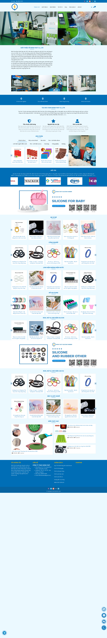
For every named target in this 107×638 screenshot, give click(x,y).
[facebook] (85, 1)
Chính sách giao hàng (59, 471)
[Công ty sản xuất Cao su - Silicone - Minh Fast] (14, 7)
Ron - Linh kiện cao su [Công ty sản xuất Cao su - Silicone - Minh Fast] (35, 144)
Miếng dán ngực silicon (19, 415)
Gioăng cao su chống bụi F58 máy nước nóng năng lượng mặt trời (36, 262)
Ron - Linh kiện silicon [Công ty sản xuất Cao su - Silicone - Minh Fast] (54, 140)
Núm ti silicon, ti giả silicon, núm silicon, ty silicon (53, 237)
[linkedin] (95, 1)
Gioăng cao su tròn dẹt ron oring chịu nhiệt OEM (79, 446)
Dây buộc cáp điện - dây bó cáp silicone (88, 262)
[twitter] (87, 1)
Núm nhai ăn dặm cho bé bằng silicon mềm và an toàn (36, 237)
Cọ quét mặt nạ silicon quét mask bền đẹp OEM (53, 312)
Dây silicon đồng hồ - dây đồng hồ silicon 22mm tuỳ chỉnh (36, 312)
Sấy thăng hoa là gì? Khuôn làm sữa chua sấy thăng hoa (81, 435)
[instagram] (93, 1)
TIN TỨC (60, 7)
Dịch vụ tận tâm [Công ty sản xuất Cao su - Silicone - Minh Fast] (29, 124)
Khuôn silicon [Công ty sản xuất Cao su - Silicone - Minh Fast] (22, 140)
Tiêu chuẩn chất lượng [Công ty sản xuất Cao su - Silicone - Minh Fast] (53, 124)
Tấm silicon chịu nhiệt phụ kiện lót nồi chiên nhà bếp (80, 425)
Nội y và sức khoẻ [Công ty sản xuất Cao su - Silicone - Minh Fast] (33, 140)
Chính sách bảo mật (58, 474)
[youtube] (90, 1)
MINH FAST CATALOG (59, 482)
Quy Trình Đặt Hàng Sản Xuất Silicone (63, 465)
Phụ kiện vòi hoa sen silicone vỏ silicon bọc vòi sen (53, 287)
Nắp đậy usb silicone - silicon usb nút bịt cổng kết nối (53, 337)
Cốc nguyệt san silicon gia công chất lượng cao (36, 416)
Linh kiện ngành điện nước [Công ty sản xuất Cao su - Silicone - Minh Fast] (20, 144)
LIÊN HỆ (79, 7)
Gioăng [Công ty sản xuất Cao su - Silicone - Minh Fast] (63, 144)
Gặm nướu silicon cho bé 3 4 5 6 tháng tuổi (88, 237)
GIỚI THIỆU (45, 7)
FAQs (66, 7)
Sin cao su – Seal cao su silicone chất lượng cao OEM (70, 262)
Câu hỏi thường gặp (58, 468)
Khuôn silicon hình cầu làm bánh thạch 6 (46, 161)
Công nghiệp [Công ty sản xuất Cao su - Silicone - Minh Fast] (55, 144)
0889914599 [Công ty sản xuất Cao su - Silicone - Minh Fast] (19, 1)
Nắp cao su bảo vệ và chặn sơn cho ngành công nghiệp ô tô (19, 262)
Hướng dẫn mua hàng (59, 479)
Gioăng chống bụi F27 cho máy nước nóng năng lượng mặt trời (19, 287)
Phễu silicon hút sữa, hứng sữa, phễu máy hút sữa (70, 237)
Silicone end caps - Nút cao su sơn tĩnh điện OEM (88, 312)
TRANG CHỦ (37, 7)
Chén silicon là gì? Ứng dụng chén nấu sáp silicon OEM (24, 451)
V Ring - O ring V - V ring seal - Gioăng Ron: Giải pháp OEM (54, 262)
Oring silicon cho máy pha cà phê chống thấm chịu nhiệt (71, 287)
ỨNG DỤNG (72, 7)
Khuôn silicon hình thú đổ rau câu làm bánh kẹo (60, 161)
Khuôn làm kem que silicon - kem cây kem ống (18, 161)
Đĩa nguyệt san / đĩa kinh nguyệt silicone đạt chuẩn (88, 416)
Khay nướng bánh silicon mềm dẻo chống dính (32, 161)
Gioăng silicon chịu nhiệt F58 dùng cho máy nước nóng (36, 287)
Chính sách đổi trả (58, 476)
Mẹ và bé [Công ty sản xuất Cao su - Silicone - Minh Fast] (43, 140)
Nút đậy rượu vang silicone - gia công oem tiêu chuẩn (19, 312)
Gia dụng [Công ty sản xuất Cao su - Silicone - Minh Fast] (46, 144)
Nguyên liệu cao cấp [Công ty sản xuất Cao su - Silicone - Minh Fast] (77, 124)
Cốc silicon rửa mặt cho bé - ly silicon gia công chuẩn (19, 237)
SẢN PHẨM (53, 7)
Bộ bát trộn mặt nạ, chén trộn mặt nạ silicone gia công (71, 312)
